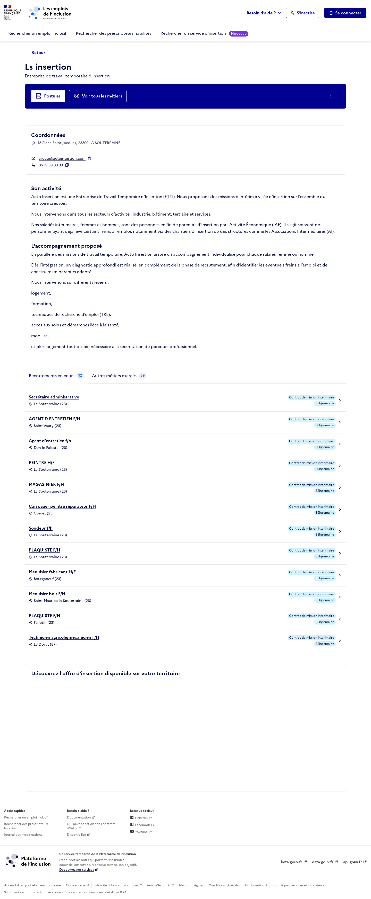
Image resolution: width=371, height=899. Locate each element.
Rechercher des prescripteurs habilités (113, 33)
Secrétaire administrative (54, 397)
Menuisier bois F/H (47, 594)
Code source (75, 885)
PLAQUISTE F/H (44, 550)
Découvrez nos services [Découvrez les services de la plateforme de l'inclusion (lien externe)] (76, 869)
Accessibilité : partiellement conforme (32, 885)
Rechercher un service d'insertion (204, 33)
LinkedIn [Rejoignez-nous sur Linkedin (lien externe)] (139, 818)
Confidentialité (256, 885)
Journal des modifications (23, 834)
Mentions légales (191, 885)
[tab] (56, 376)
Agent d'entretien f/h (50, 441)
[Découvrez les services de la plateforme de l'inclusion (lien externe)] (28, 860)
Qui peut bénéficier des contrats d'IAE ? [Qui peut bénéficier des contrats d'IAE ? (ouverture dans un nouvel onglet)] (91, 826)
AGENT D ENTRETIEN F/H (54, 419)
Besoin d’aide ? (261, 13)
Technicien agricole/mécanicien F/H (64, 637)
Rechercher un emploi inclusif (37, 33)
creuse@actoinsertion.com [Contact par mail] (62, 158)
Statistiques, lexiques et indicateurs (298, 885)
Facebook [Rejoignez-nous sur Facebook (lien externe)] (140, 825)
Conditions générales (224, 885)
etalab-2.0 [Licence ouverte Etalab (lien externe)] (114, 892)
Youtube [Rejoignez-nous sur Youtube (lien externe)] (139, 832)
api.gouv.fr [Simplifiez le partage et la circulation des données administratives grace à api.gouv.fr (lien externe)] (352, 862)
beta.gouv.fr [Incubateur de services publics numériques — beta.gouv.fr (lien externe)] (291, 862)
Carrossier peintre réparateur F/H (62, 506)
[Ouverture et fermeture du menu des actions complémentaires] (331, 96)
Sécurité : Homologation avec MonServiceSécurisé (132, 885)
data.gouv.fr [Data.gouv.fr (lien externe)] (322, 862)
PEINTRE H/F (42, 462)
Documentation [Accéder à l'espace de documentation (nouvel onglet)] (79, 817)
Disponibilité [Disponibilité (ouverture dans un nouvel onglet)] (76, 834)
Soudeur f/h (41, 528)
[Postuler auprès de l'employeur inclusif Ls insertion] (48, 96)
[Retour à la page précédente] (37, 53)
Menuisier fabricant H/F (52, 572)
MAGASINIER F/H (46, 484)
